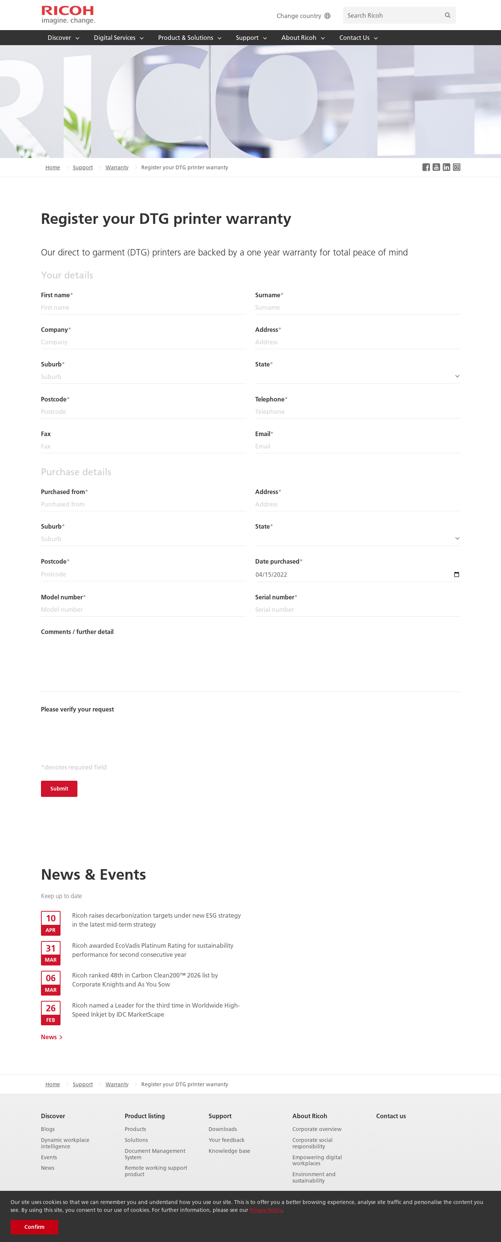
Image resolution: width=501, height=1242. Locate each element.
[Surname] (357, 308)
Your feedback (227, 1140)
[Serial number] (357, 610)
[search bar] (399, 15)
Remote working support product (156, 1171)
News (49, 1037)
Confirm (34, 1227)
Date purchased (277, 561)
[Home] (68, 15)
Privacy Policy (266, 1210)
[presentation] (98, 729)
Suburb (51, 364)
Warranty (117, 167)
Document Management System (155, 1154)
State (262, 364)
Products (135, 1129)
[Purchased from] (143, 504)
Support (83, 167)
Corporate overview (317, 1129)
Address (266, 329)
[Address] (357, 342)
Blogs (47, 1129)
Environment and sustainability (314, 1177)
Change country (304, 16)
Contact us (391, 1115)
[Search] (447, 15)
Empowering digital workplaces (317, 1160)
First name (55, 294)
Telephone (270, 399)
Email (262, 433)
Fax (46, 433)
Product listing (145, 1115)
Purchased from (63, 491)
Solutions (136, 1140)
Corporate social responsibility (312, 1143)
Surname (267, 294)
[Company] (143, 342)
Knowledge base (229, 1151)
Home (52, 167)
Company (54, 329)
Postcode (54, 399)
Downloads (223, 1129)
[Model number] (143, 610)
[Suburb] (143, 377)
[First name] (143, 308)
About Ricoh (309, 1115)
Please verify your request (77, 709)
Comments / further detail (77, 631)
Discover (53, 1115)
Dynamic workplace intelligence (65, 1143)
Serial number (274, 596)
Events (49, 1157)
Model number (62, 596)
